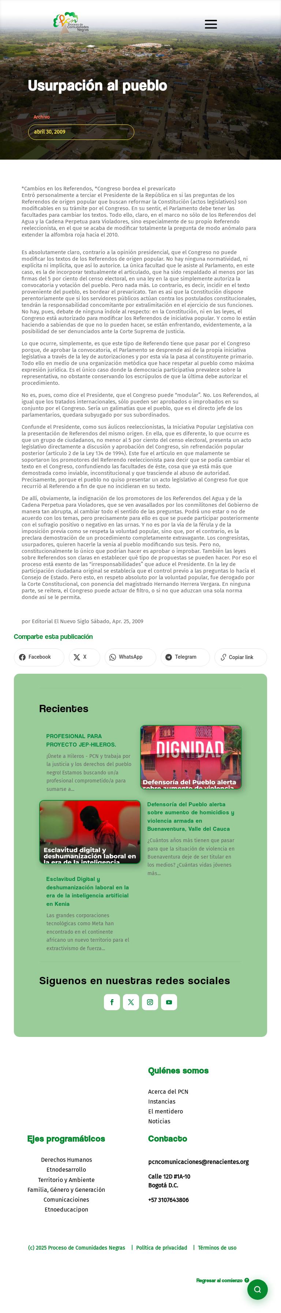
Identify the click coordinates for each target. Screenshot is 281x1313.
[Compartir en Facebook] (36, 656)
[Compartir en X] (75, 656)
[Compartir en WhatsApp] (115, 656)
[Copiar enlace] (213, 656)
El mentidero (165, 1108)
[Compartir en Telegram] (164, 656)
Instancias (161, 1099)
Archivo (42, 117)
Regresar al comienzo (219, 1278)
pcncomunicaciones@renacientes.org (198, 1159)
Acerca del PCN (168, 1089)
